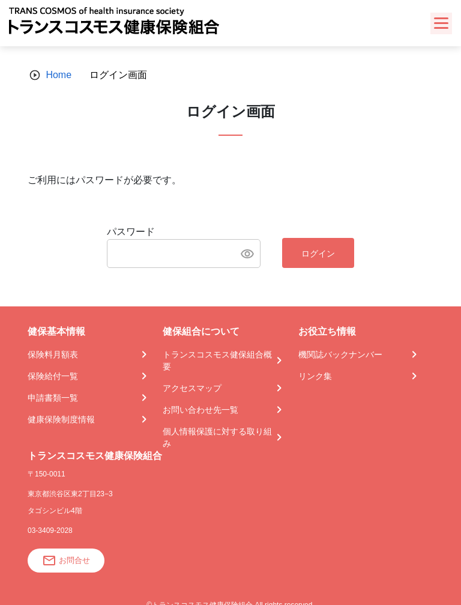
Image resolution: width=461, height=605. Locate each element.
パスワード (131, 231)
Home (58, 75)
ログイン (318, 253)
